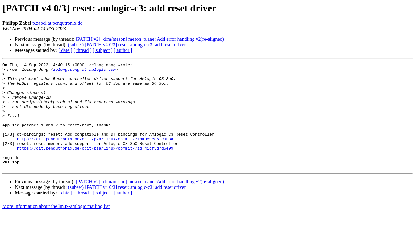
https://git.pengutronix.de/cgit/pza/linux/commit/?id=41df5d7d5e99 (95, 165)
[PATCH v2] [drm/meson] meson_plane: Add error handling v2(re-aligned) (150, 39)
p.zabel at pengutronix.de (57, 23)
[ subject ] (103, 50)
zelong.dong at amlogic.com (84, 71)
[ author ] (123, 50)
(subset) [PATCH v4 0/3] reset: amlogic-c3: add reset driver (127, 44)
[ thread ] (82, 50)
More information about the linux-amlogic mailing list (56, 227)
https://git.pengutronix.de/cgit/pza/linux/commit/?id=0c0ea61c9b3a (95, 154)
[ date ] (65, 50)
